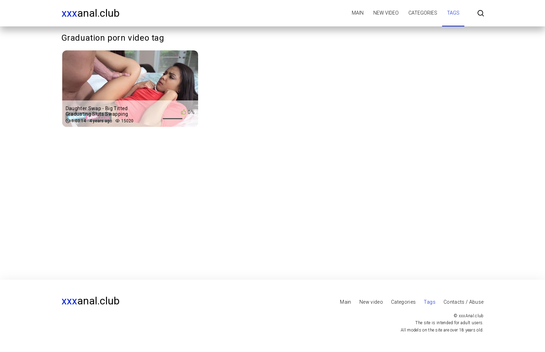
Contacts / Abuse (464, 302)
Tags (453, 13)
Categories (422, 13)
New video (386, 13)
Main (358, 13)
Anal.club (91, 13)
